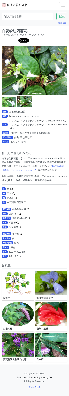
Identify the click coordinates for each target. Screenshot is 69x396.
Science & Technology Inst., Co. (34, 377)
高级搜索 (62, 23)
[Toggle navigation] (63, 5)
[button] (9, 101)
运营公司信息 (34, 387)
